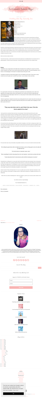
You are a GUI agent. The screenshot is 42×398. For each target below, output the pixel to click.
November (4, 351)
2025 (3, 340)
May (2, 358)
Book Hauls (21, 379)
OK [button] (13, 393)
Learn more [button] (15, 390)
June (2, 357)
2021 (3, 345)
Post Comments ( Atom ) (10, 222)
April (3, 360)
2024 (3, 341)
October (3, 352)
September (4, 354)
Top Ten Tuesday (21, 374)
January (3, 362)
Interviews (21, 380)
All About (21, 381)
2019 (3, 348)
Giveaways (21, 378)
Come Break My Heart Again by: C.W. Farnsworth (21, 309)
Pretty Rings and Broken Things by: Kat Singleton (21, 301)
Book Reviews (19, 185)
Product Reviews (21, 373)
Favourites (26, 185)
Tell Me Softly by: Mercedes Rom (21, 332)
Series (37, 185)
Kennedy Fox (32, 185)
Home (21, 220)
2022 (3, 344)
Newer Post (3, 220)
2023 (3, 343)
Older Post (39, 220)
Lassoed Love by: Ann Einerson (21, 317)
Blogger (33, 394)
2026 (3, 339)
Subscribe (21, 287)
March (3, 361)
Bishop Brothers (10, 185)
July (2, 356)
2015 (3, 366)
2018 (3, 349)
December (4, 350)
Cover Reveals (21, 376)
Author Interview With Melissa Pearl (21, 324)
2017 (3, 363)
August (3, 355)
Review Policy (21, 382)
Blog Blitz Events (21, 377)
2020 (3, 346)
